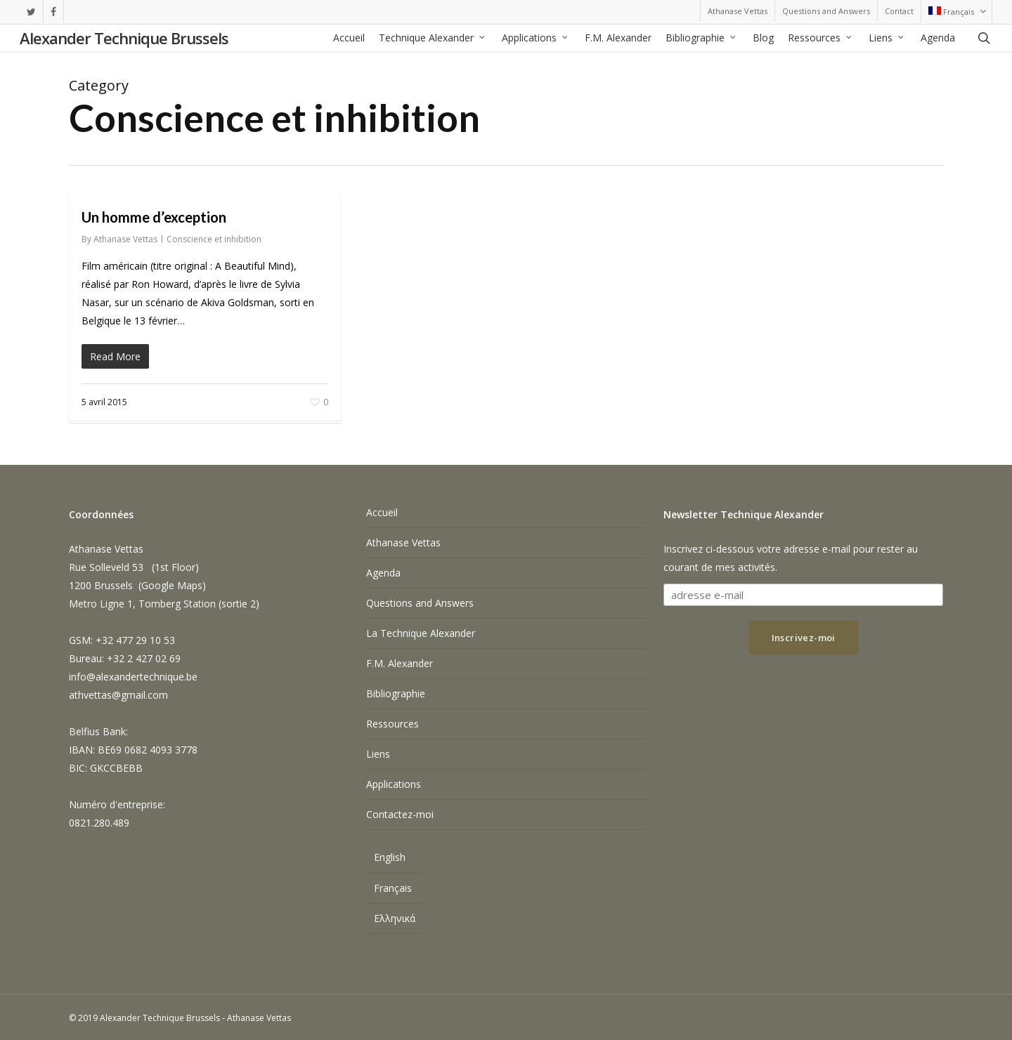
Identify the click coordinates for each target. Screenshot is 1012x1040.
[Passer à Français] (394, 888)
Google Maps (171, 585)
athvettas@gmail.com (118, 695)
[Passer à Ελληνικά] (394, 918)
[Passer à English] (394, 859)
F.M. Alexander (399, 663)
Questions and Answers (420, 603)
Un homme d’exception (154, 217)
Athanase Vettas (125, 239)
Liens (378, 754)
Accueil (382, 512)
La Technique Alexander (420, 633)
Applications (393, 784)
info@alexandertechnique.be (133, 676)
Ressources (392, 723)
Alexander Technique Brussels (124, 39)
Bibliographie (395, 693)
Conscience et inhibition (214, 239)
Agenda (383, 572)
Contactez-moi (400, 814)
